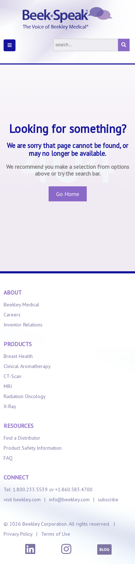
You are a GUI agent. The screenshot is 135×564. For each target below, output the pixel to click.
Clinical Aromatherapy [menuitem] (27, 366)
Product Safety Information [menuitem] (33, 448)
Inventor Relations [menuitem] (23, 324)
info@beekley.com (69, 499)
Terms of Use (55, 534)
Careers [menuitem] (12, 314)
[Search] (85, 45)
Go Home (67, 193)
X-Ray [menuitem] (10, 406)
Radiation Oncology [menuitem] (25, 396)
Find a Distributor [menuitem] (22, 438)
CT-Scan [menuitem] (12, 376)
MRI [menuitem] (8, 386)
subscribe (108, 499)
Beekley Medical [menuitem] (21, 304)
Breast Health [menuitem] (18, 356)
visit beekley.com (22, 499)
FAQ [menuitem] (8, 458)
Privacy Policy (18, 534)
